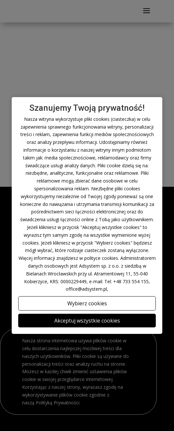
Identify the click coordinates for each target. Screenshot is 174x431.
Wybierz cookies (87, 303)
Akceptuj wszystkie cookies (87, 320)
